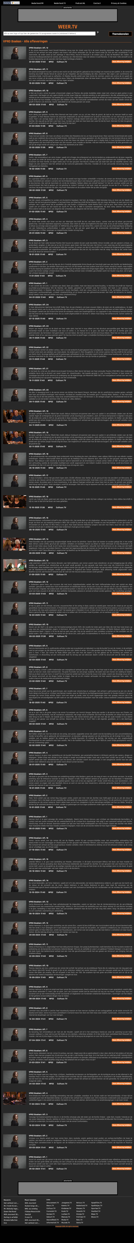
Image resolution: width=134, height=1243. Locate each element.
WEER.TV (67, 26)
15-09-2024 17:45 (37, 977)
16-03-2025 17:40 (37, 615)
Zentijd (28, 1214)
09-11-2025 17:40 (37, 401)
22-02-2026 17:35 (37, 147)
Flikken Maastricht (32, 1211)
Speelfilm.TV (96, 1203)
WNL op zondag (31, 1209)
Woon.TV (94, 1217)
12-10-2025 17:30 (37, 507)
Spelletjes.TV (96, 1205)
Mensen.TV (65, 1217)
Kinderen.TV (66, 1208)
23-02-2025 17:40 (37, 681)
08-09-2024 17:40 (37, 998)
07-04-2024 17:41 (37, 1040)
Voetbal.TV (95, 1211)
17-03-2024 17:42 (37, 1104)
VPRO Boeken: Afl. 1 (38, 283)
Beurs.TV (50, 1205)
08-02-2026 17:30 (37, 190)
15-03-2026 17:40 (37, 83)
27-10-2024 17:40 (37, 849)
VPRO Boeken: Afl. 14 (38, 539)
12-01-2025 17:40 (37, 807)
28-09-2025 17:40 (37, 553)
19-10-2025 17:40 (37, 487)
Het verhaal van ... (11, 1203)
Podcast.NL (80, 3)
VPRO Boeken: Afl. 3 (38, 240)
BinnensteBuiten (10, 1220)
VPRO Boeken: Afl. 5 (38, 197)
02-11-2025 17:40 (37, 446)
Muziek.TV (65, 1222)
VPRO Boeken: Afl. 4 (38, 219)
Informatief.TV (53, 1222)
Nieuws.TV (80, 1208)
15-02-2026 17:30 (37, 168)
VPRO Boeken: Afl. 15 (38, 518)
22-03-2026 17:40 (37, 61)
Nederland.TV (60, 3)
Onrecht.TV (80, 1211)
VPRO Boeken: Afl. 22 (38, 347)
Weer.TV (94, 1214)
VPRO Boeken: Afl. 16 (38, 496)
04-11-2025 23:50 (37, 425)
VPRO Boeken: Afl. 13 (38, 560)
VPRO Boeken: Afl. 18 (38, 454)
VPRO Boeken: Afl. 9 (38, 112)
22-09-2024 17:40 (37, 956)
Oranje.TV (80, 1214)
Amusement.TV (53, 1203)
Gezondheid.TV (53, 1220)
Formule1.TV (51, 1211)
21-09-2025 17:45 (37, 574)
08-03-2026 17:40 (37, 104)
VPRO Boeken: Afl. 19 (38, 411)
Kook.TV (64, 1211)
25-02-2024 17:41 (37, 1168)
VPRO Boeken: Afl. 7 (38, 154)
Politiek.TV (80, 1217)
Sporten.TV (95, 1208)
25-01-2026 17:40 (37, 233)
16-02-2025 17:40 (37, 702)
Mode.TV (64, 1220)
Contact (97, 3)
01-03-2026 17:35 (37, 126)
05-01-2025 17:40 (37, 828)
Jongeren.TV (66, 1203)
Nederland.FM (37, 3)
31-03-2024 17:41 (37, 1062)
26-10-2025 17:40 (37, 468)
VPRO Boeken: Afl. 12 (38, 47)
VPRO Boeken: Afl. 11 (38, 69)
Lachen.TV (65, 1214)
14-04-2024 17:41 (37, 1019)
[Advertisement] (67, 15)
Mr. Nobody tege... (11, 1209)
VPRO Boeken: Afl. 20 (39, 390)
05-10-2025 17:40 (37, 529)
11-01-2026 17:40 (37, 275)
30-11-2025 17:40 (37, 337)
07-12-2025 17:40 (37, 318)
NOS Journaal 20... (11, 1214)
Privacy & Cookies (118, 3)
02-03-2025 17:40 (37, 659)
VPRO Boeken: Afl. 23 (39, 326)
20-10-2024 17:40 (37, 871)
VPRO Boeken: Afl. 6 (38, 176)
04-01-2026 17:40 (37, 297)
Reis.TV (79, 1220)
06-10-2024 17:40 (37, 913)
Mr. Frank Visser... (11, 1206)
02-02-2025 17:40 (37, 745)
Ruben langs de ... (32, 1206)
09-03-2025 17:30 (37, 636)
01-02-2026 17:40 (37, 211)
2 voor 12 (28, 1217)
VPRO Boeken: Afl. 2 (38, 261)
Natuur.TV (80, 1203)
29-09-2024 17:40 (37, 934)
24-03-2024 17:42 (37, 1083)
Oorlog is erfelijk (11, 1217)
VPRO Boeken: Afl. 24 (39, 304)
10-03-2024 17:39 (37, 1125)
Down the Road (10, 1211)
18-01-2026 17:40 (37, 254)
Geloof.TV (51, 1217)
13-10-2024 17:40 (37, 892)
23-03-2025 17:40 (37, 593)
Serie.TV (79, 1222)
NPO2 (51, 61)
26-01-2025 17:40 (37, 764)
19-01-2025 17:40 (37, 788)
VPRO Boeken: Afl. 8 (38, 133)
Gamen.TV (51, 1214)
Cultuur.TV (62, 61)
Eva (5, 1223)
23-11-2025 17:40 (37, 359)
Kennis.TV (65, 1205)
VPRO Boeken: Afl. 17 (38, 475)
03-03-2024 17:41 (37, 1147)
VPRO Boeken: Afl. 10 (38, 90)
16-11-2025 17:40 (37, 380)
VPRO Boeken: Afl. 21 (38, 368)
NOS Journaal (30, 1203)
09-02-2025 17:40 (37, 724)
